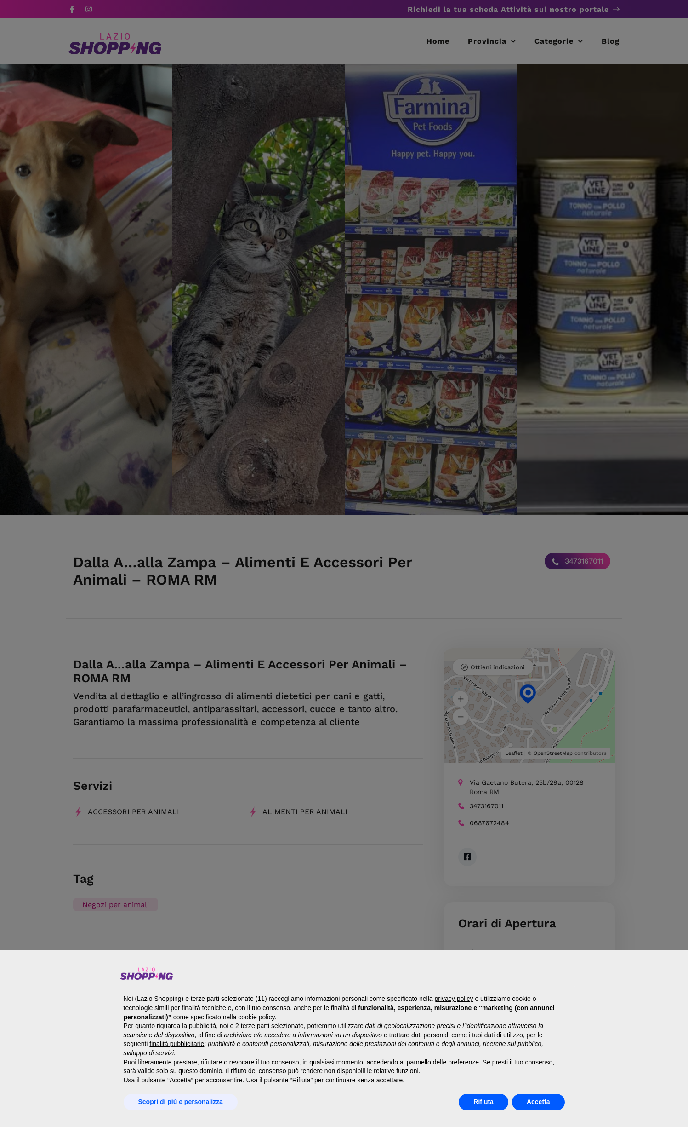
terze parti (255, 1025)
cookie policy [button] (256, 1017)
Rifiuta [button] (483, 1101)
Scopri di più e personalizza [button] (180, 1101)
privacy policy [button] (454, 998)
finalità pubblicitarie (176, 1043)
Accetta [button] (538, 1101)
